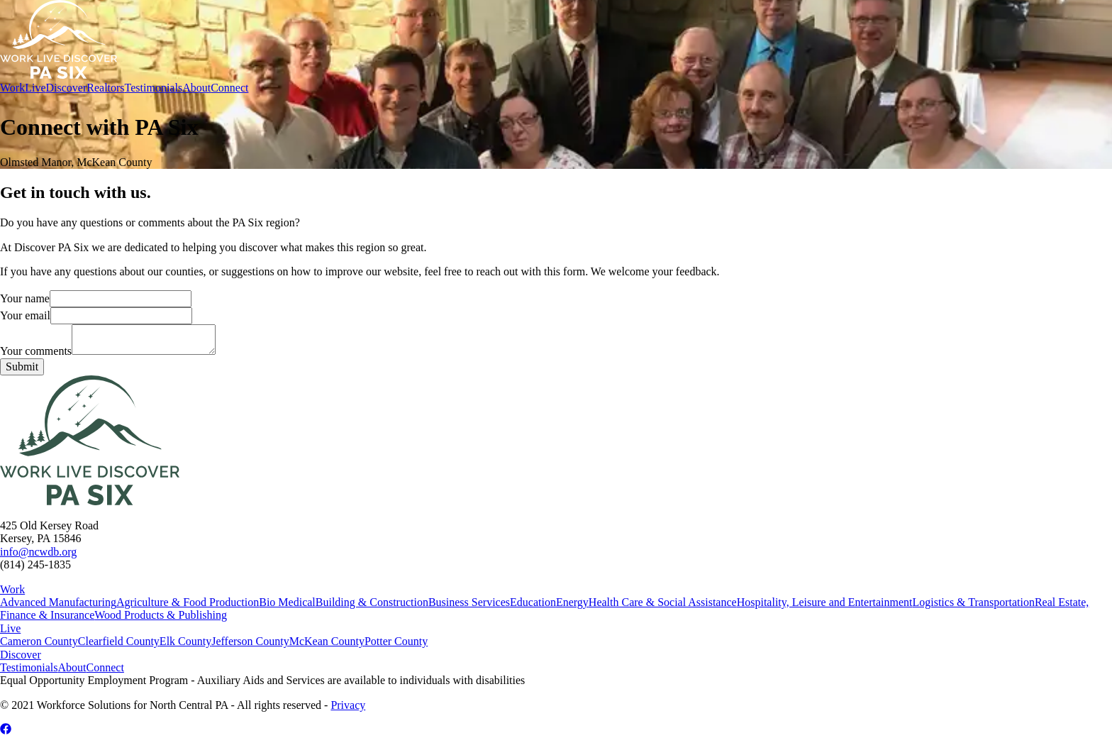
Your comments (108, 351)
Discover (66, 88)
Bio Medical (287, 602)
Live (35, 88)
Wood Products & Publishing (160, 615)
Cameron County (39, 641)
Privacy (347, 705)
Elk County (185, 641)
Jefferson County (250, 641)
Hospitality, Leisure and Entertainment (825, 602)
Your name (95, 298)
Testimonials (154, 88)
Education (533, 602)
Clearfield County (119, 641)
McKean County (327, 641)
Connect (229, 88)
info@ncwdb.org (38, 552)
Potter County (396, 641)
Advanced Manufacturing (58, 602)
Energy (572, 602)
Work (12, 88)
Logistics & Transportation (973, 602)
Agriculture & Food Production (187, 602)
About (196, 88)
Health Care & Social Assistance (663, 602)
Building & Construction (372, 602)
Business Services (469, 602)
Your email (96, 315)
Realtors (105, 88)
